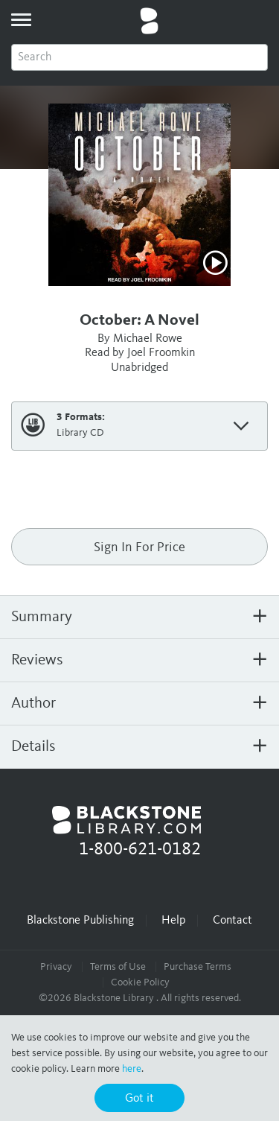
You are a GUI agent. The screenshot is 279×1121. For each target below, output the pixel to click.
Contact (232, 921)
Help (173, 921)
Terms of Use (118, 967)
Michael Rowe (147, 339)
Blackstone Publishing (80, 921)
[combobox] (139, 57)
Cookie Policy (140, 982)
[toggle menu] (20, 19)
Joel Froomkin (161, 353)
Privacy (56, 967)
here (131, 1069)
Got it (139, 1099)
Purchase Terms (197, 967)
